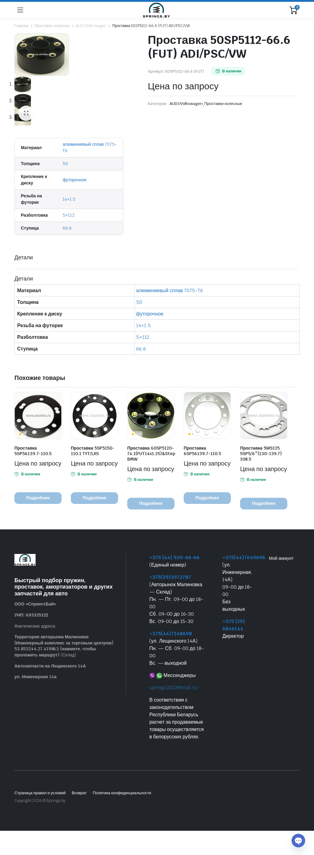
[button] (26, 113)
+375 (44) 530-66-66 (174, 557)
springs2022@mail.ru (173, 687)
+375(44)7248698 (170, 633)
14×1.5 (69, 199)
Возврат (79, 792)
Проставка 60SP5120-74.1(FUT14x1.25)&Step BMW (151, 453)
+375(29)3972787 (170, 577)
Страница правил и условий (40, 792)
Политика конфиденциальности (122, 792)
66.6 (67, 228)
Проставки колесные (51, 25)
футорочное (74, 180)
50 (65, 163)
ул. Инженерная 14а (35, 677)
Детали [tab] (23, 257)
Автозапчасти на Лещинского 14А (50, 666)
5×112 (69, 215)
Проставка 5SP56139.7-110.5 (33, 450)
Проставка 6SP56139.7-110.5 (202, 450)
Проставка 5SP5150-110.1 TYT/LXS (92, 450)
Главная (21, 25)
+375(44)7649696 (243, 557)
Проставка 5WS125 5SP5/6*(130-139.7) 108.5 (261, 453)
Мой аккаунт (281, 558)
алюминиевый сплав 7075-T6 (169, 290)
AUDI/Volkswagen (91, 25)
